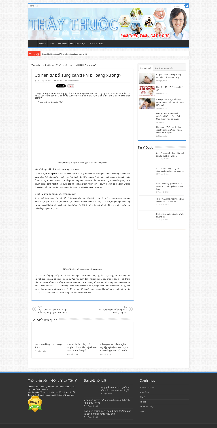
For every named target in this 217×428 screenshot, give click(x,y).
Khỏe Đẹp (62, 44)
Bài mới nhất (145, 68)
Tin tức (48, 65)
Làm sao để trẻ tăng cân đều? (50, 102)
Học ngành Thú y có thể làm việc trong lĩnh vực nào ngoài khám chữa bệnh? (169, 130)
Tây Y (52, 44)
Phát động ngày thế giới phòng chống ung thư (111, 310)
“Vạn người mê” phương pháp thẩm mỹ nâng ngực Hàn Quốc (53, 310)
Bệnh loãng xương (51, 173)
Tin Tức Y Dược (96, 44)
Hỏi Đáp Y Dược (77, 44)
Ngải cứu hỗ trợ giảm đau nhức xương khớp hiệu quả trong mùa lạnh (169, 186)
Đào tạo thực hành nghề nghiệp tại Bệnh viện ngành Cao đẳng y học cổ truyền (114, 347)
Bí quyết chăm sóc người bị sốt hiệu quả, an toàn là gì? (64, 54)
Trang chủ (33, 6)
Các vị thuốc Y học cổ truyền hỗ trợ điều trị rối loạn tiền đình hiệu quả (82, 347)
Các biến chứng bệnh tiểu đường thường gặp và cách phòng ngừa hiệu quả (107, 412)
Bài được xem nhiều (164, 68)
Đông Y (42, 44)
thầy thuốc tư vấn (51, 386)
